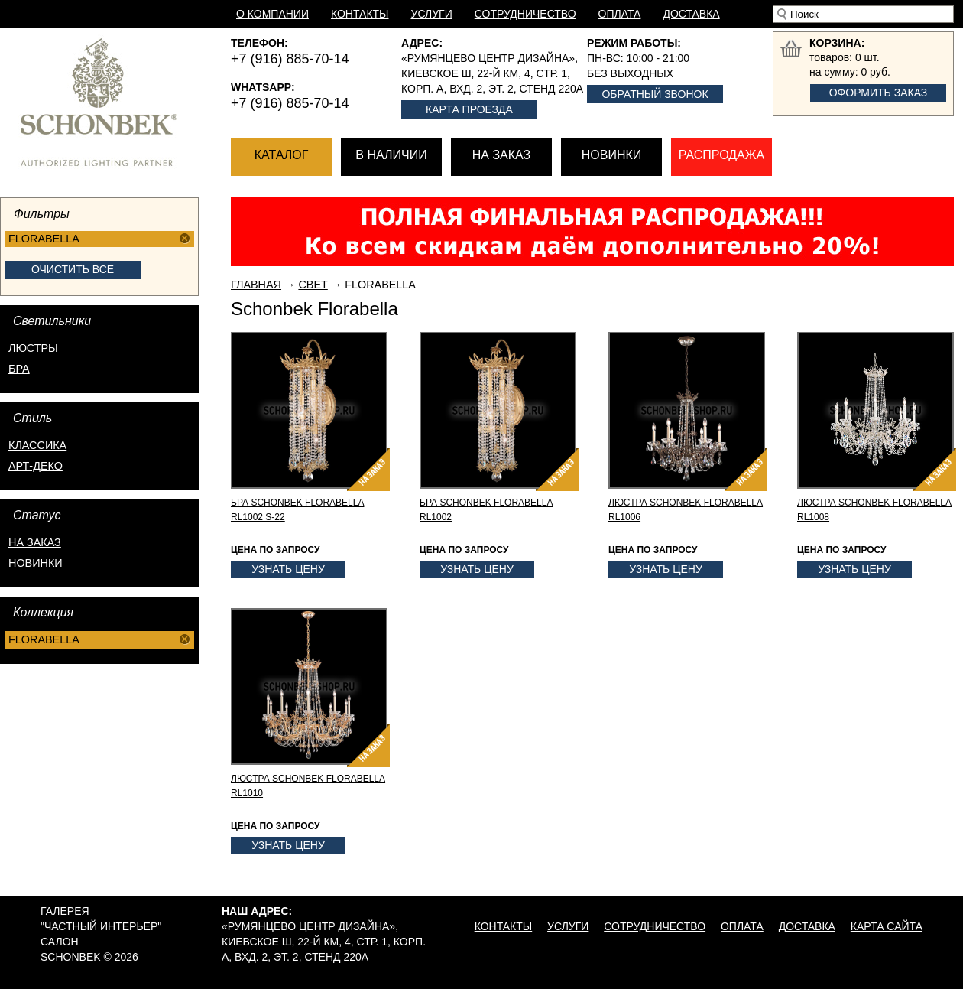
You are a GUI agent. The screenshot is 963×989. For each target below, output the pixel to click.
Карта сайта (886, 926)
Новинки (612, 154)
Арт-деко (35, 466)
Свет (312, 284)
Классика (37, 445)
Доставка (691, 14)
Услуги (431, 14)
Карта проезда (469, 109)
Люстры (33, 348)
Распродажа (721, 154)
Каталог (282, 154)
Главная (256, 284)
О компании (272, 14)
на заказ (34, 542)
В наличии (390, 154)
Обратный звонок (654, 94)
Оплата (619, 14)
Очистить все (72, 269)
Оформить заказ (878, 92)
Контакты (360, 14)
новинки (35, 563)
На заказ (501, 154)
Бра (19, 369)
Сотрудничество (525, 14)
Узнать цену (288, 569)
